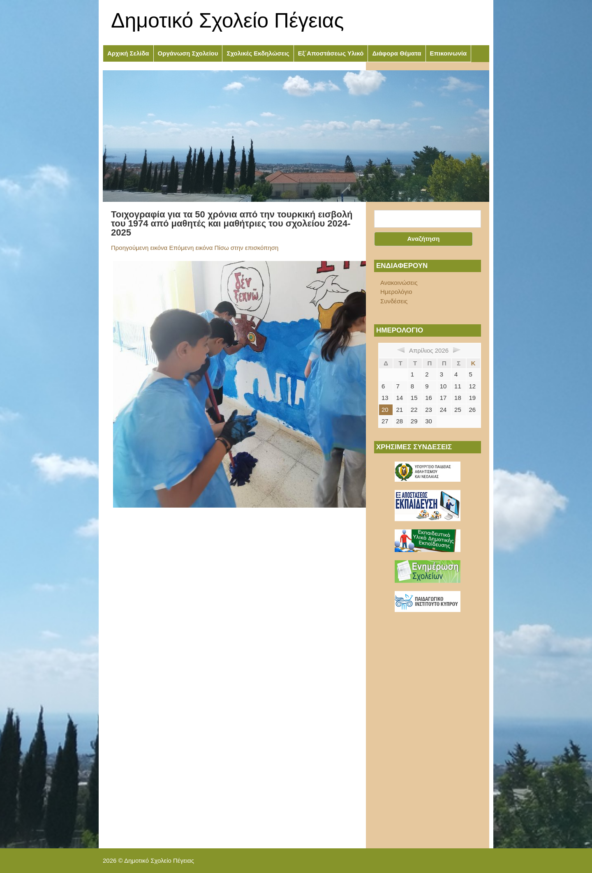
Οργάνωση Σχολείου (188, 53)
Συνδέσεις (394, 301)
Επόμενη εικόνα (191, 247)
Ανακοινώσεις (399, 282)
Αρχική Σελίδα (128, 53)
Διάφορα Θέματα (396, 53)
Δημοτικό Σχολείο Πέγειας (227, 20)
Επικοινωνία (448, 53)
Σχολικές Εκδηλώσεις (258, 53)
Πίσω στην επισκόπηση (247, 247)
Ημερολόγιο (396, 291)
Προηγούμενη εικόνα (139, 247)
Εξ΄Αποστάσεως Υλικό (331, 53)
